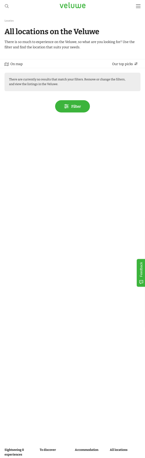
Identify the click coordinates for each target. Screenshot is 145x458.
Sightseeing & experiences (14, 452)
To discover (48, 450)
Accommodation (86, 450)
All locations (119, 450)
